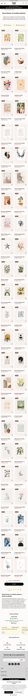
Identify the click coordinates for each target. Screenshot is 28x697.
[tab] (23, 3)
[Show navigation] (1, 3)
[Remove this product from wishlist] (12, 44)
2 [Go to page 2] (11, 589)
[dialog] (14, 688)
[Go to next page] (21, 589)
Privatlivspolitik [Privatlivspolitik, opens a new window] (21, 689)
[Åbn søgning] (4, 3)
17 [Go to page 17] (18, 589)
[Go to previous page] (7, 589)
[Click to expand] (14, 668)
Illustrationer (12, 9)
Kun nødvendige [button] (18, 692)
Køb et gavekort (14, 679)
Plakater (6, 9)
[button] (14, 695)
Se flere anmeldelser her (14, 637)
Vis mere (14, 584)
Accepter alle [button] (9, 692)
